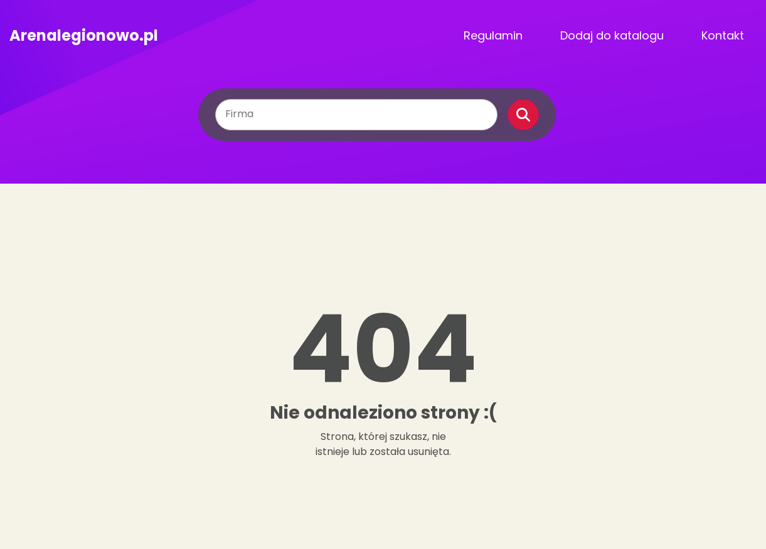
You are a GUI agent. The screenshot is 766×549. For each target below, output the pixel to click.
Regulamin (493, 35)
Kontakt (722, 35)
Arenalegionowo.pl (83, 35)
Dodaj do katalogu (612, 35)
